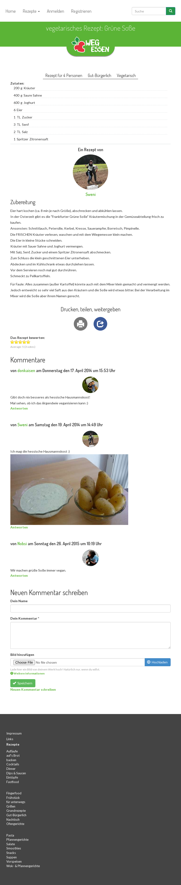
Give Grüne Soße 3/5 (20, 342)
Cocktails (12, 764)
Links (9, 739)
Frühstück (13, 798)
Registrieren (81, 11)
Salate (10, 844)
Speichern (23, 683)
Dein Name (19, 601)
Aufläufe (12, 751)
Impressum (14, 733)
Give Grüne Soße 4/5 (24, 342)
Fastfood (12, 782)
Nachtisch (13, 819)
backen (11, 760)
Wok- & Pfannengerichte (23, 866)
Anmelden (55, 11)
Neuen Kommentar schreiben (33, 689)
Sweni (91, 194)
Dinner (11, 769)
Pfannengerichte (17, 839)
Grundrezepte (16, 810)
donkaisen (26, 370)
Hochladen (157, 662)
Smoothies (13, 848)
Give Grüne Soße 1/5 (12, 342)
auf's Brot (13, 755)
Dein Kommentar (24, 618)
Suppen (11, 857)
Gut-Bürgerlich (16, 815)
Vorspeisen (14, 861)
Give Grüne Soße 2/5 (16, 342)
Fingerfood (13, 793)
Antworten (19, 408)
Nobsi (22, 543)
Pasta (10, 835)
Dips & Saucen (16, 773)
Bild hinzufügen (22, 655)
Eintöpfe (12, 777)
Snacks (11, 853)
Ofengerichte (15, 824)
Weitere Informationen (27, 673)
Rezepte (31, 11)
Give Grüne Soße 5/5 (28, 342)
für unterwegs (15, 802)
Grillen (10, 806)
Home (11, 11)
